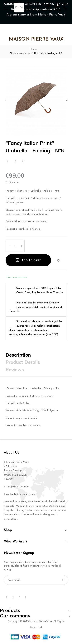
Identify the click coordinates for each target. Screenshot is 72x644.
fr (16, 7)
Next (66, 100)
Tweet (15, 161)
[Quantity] (15, 246)
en (21, 7)
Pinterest (23, 161)
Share (8, 161)
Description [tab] (18, 355)
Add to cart (28, 260)
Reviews (15, 369)
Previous (5, 100)
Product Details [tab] (23, 362)
